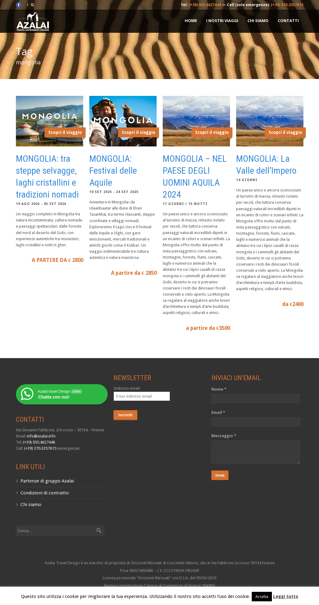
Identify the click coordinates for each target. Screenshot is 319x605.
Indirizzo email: (126, 388)
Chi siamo (258, 20)
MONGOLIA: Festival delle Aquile (113, 170)
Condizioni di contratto (44, 493)
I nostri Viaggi (222, 20)
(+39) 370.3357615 (287, 5)
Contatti (288, 20)
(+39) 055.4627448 (204, 5)
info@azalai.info (41, 436)
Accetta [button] (261, 596)
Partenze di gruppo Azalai (47, 481)
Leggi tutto (285, 596)
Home (191, 20)
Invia (219, 475)
